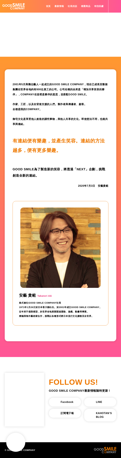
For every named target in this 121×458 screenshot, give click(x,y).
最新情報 (59, 6)
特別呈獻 (99, 6)
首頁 (48, 6)
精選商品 (85, 6)
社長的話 (72, 6)
